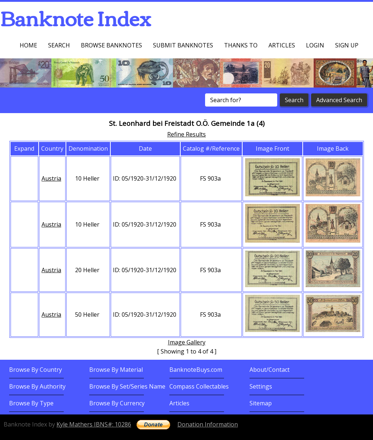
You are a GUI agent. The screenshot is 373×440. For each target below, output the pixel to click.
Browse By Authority (37, 386)
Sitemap (261, 403)
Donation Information (207, 424)
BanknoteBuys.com (195, 370)
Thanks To (241, 45)
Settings (261, 386)
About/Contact (270, 370)
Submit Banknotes (183, 45)
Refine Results (186, 134)
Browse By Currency (117, 403)
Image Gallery (186, 342)
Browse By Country (35, 370)
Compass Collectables (199, 386)
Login (315, 45)
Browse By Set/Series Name (127, 386)
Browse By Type (31, 403)
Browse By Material (116, 370)
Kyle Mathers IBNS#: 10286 (93, 424)
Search (59, 45)
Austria (51, 178)
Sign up (346, 45)
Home (28, 45)
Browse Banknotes (111, 45)
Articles (281, 45)
